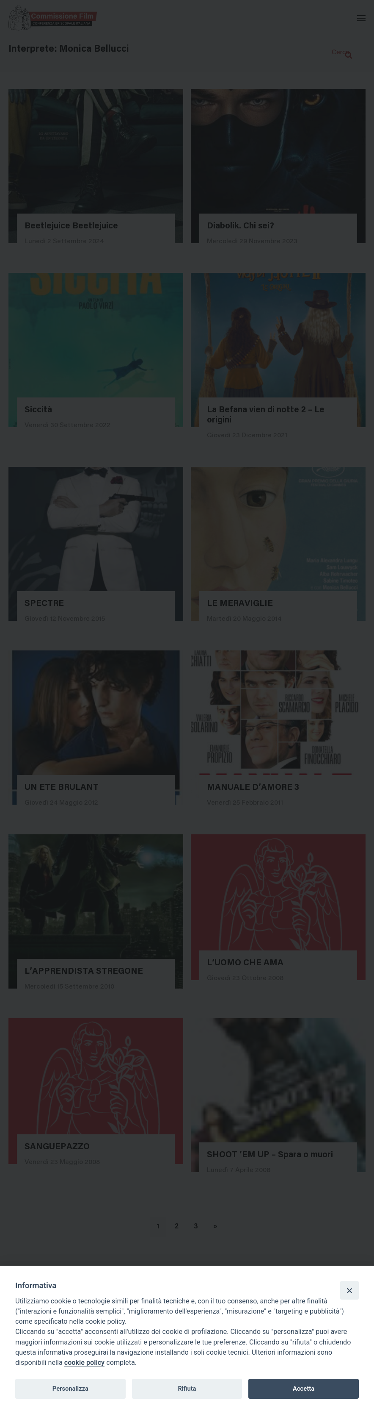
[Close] (349, 1290)
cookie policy (84, 1362)
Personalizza (70, 1388)
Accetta (303, 1388)
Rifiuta (187, 1388)
